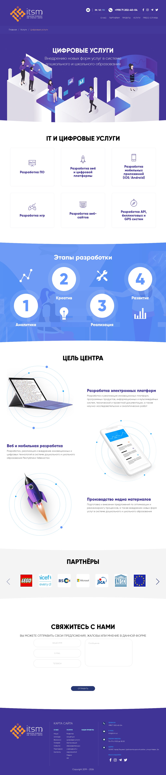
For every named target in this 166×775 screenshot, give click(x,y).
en (96, 10)
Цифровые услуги (73, 740)
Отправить (83, 688)
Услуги (136, 18)
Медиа (69, 755)
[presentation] (9, 582)
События (57, 746)
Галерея (57, 743)
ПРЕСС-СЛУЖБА (150, 18)
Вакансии (57, 740)
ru (104, 10)
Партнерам (114, 18)
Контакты (57, 752)
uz (100, 10)
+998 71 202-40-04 (126, 9)
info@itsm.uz (113, 733)
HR (68, 758)
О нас (104, 18)
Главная (13, 29)
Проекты (126, 18)
